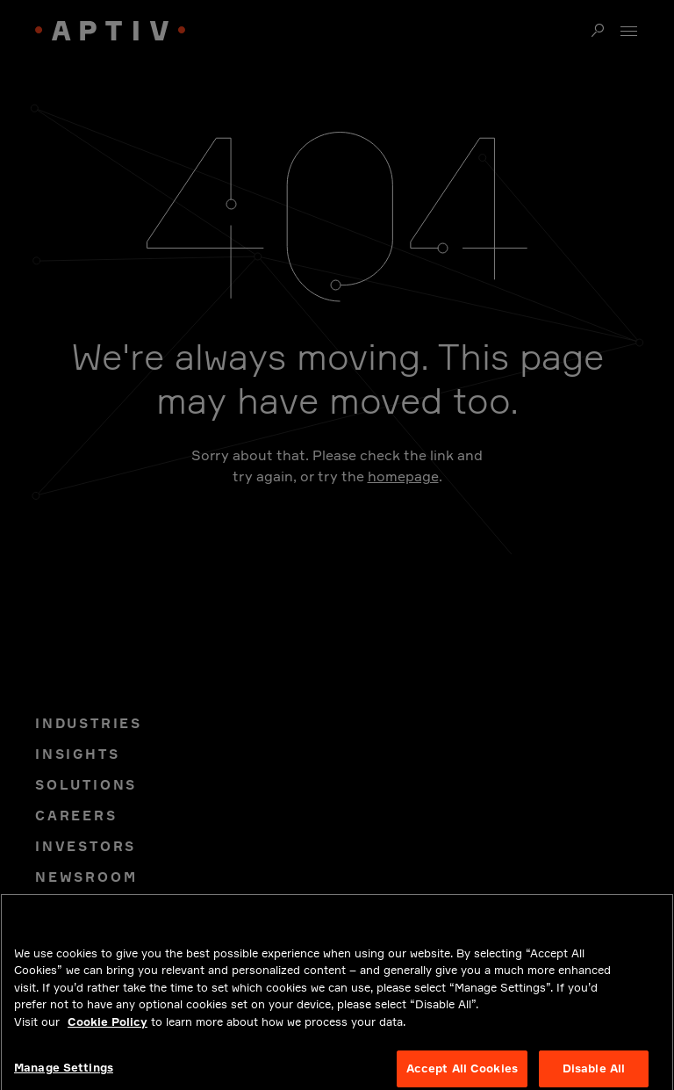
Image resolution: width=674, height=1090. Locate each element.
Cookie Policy (107, 1029)
